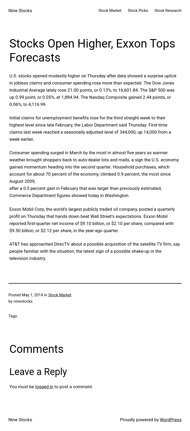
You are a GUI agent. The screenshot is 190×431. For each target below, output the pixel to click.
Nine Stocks (20, 10)
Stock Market (59, 295)
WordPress (171, 419)
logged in (44, 386)
